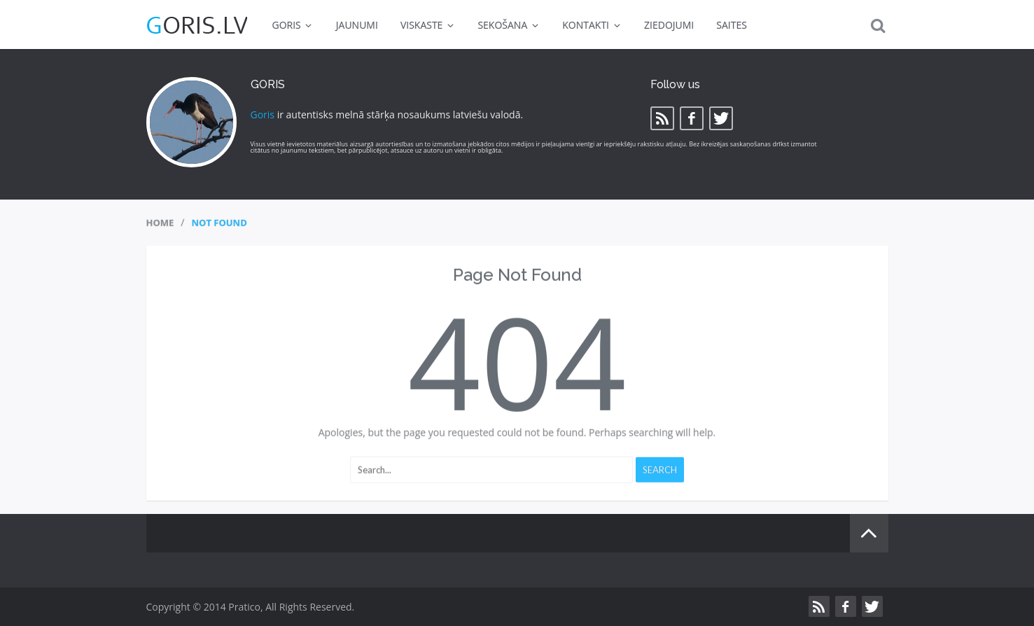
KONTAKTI (592, 25)
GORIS (293, 25)
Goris (263, 114)
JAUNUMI (357, 25)
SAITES (731, 25)
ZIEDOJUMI (669, 25)
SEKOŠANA (508, 25)
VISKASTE (428, 25)
